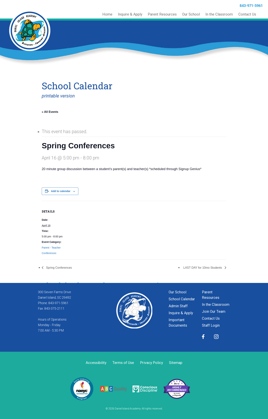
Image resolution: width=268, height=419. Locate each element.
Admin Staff (178, 306)
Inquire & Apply (181, 313)
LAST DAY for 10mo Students (203, 267)
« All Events (50, 111)
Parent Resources (210, 295)
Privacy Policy (151, 363)
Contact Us (211, 318)
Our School (177, 292)
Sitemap (175, 363)
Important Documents (178, 323)
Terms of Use (123, 363)
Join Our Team (213, 311)
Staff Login (211, 325)
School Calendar (182, 299)
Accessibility (96, 363)
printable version (58, 96)
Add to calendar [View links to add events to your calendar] (60, 191)
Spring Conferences (58, 267)
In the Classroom (215, 304)
